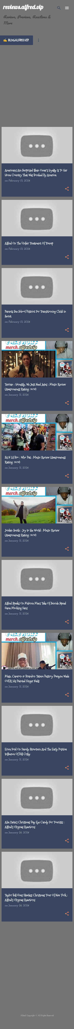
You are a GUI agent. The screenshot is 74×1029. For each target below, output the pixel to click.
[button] (67, 189)
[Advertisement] (37, 82)
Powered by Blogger (37, 1023)
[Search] (59, 8)
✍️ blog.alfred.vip (16, 40)
